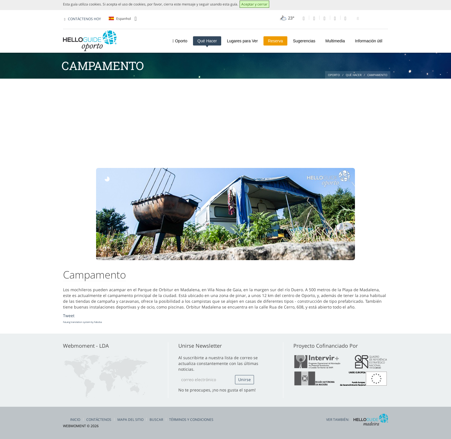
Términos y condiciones (191, 419)
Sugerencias (304, 41)
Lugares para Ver (242, 41)
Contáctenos (98, 419)
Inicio (75, 419)
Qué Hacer (207, 41)
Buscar (156, 419)
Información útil (368, 41)
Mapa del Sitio (130, 419)
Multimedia (335, 41)
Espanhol (123, 19)
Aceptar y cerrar (254, 4)
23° (286, 18)
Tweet (68, 315)
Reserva (275, 41)
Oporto (179, 41)
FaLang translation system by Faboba (82, 321)
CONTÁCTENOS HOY (84, 18)
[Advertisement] (225, 122)
